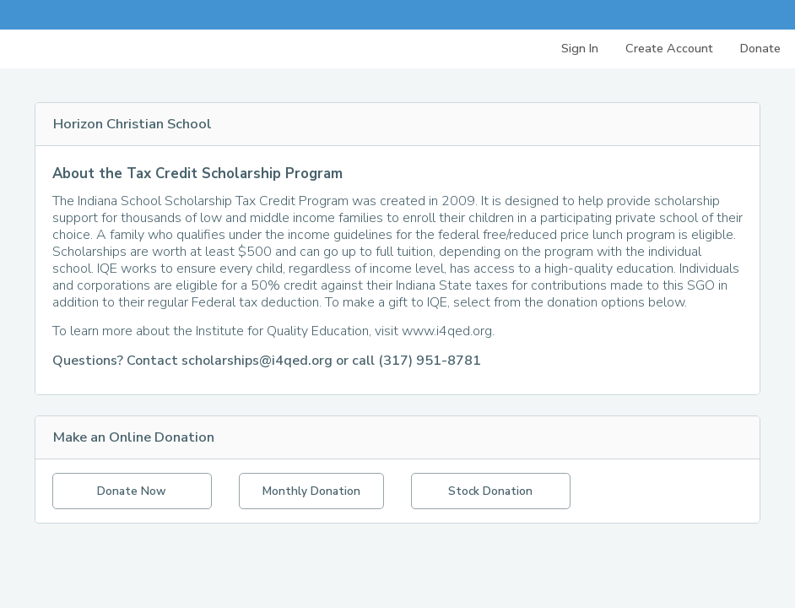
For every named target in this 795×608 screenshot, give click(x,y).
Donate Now (131, 491)
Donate (760, 48)
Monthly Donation (311, 491)
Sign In (579, 48)
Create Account (669, 48)
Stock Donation (490, 491)
